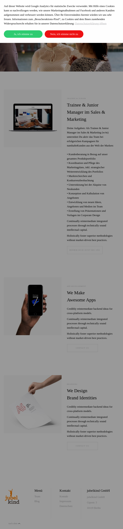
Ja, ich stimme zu (23, 34)
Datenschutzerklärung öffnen (90, 23)
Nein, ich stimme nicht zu (64, 34)
